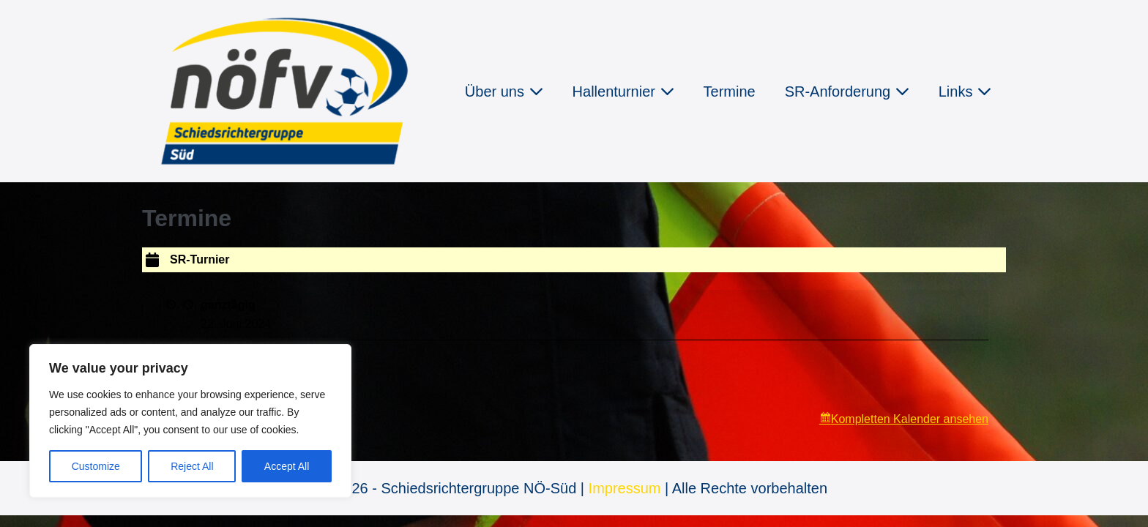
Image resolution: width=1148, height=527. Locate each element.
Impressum (625, 488)
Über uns (504, 91)
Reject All (192, 466)
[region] (190, 421)
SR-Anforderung (847, 91)
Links (965, 91)
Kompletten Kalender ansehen (909, 419)
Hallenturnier (623, 91)
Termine (730, 91)
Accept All (286, 466)
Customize (96, 466)
